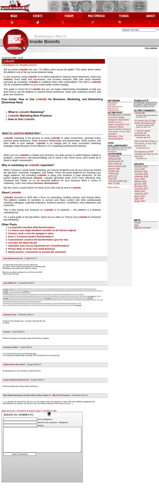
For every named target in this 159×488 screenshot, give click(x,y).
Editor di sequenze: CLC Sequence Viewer (118, 125)
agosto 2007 (139, 196)
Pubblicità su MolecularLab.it (144, 107)
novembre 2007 (141, 189)
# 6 (40, 364)
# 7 (43, 380)
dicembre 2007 (140, 186)
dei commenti (142, 228)
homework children (10, 347)
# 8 (86, 395)
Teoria (124, 16)
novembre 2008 (141, 174)
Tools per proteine (116, 181)
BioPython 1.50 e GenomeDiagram (115, 137)
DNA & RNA (113, 164)
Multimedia (96, 16)
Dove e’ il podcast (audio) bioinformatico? (31, 236)
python (111, 176)
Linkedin (8, 61)
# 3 (32, 315)
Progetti (111, 171)
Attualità (23, 65)
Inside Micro (105, 25)
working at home (9, 315)
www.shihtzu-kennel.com (13, 258)
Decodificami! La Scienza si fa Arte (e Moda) (119, 116)
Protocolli (98, 21)
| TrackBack (49, 410)
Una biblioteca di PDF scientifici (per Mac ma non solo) (146, 154)
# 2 (33, 283)
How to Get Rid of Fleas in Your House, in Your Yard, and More (119, 131)
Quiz (152, 21)
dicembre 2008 (140, 171)
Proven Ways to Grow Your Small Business (31, 249)
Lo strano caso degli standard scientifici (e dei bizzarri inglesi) (42, 230)
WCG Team (125, 21)
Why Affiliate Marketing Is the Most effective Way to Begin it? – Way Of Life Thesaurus (36, 395)
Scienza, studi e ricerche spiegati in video (31, 233)
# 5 (31, 347)
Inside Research (113, 110)
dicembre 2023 (140, 167)
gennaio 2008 (140, 184)
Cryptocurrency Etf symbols (14, 364)
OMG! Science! (21, 25)
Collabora (151, 48)
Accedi (137, 223)
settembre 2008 (141, 176)
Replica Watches (113, 187)
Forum (68, 16)
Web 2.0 (111, 183)
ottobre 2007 (139, 191)
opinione (32, 65)
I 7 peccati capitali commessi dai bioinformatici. (142, 133)
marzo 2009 (139, 169)
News (13, 16)
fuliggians (11, 65)
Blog (14, 21)
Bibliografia (113, 159)
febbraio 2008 (140, 181)
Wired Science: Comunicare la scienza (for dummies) (37, 252)
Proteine (112, 173)
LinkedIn (23, 69)
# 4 (23, 332)
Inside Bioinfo (52, 25)
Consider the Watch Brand (22, 242)
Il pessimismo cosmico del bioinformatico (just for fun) (38, 239)
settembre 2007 (141, 194)
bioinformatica (114, 161)
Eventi (38, 16)
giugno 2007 (139, 201)
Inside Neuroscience (80, 25)
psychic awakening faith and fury (16, 380)
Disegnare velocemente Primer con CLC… (118, 121)
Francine (6, 332)
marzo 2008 (139, 179)
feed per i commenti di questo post (21, 410)
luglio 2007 (139, 199)
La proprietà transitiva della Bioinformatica (31, 227)
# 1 (36, 258)
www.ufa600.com (10, 283)
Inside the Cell (127, 25)
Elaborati (42, 21)
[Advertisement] (132, 77)
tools (110, 178)
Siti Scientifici (70, 21)
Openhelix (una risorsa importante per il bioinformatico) (38, 245)
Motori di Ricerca (115, 166)
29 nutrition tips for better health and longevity (145, 122)
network (8, 79)
